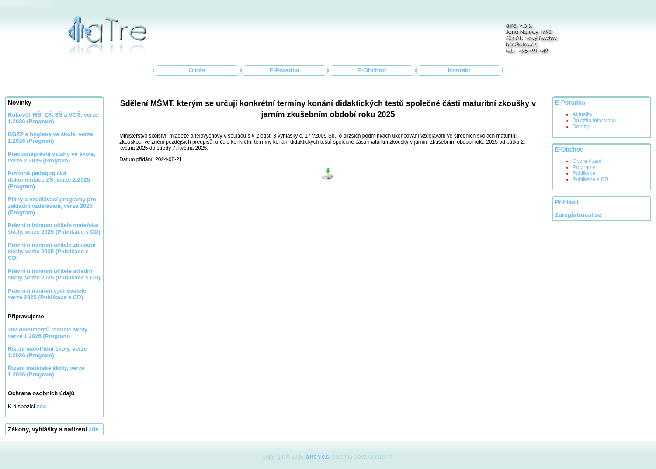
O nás (196, 70)
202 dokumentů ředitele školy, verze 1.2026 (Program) (48, 332)
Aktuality (582, 114)
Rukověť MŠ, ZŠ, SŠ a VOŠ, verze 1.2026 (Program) (53, 117)
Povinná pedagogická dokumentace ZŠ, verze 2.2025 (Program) (49, 180)
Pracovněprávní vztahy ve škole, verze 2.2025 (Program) (51, 157)
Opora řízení (587, 161)
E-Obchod (372, 70)
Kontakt (459, 70)
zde (94, 429)
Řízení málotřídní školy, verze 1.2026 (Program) (47, 352)
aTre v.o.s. (318, 457)
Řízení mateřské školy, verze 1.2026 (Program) (46, 371)
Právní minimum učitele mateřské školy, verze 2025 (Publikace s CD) (54, 228)
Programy (584, 167)
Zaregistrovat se (578, 215)
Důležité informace (594, 120)
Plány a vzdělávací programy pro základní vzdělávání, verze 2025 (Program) (52, 206)
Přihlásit (567, 202)
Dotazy (581, 127)
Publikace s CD (590, 179)
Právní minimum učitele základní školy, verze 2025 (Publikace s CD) (52, 251)
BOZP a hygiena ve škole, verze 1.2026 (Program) (50, 137)
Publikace (584, 173)
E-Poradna (284, 70)
